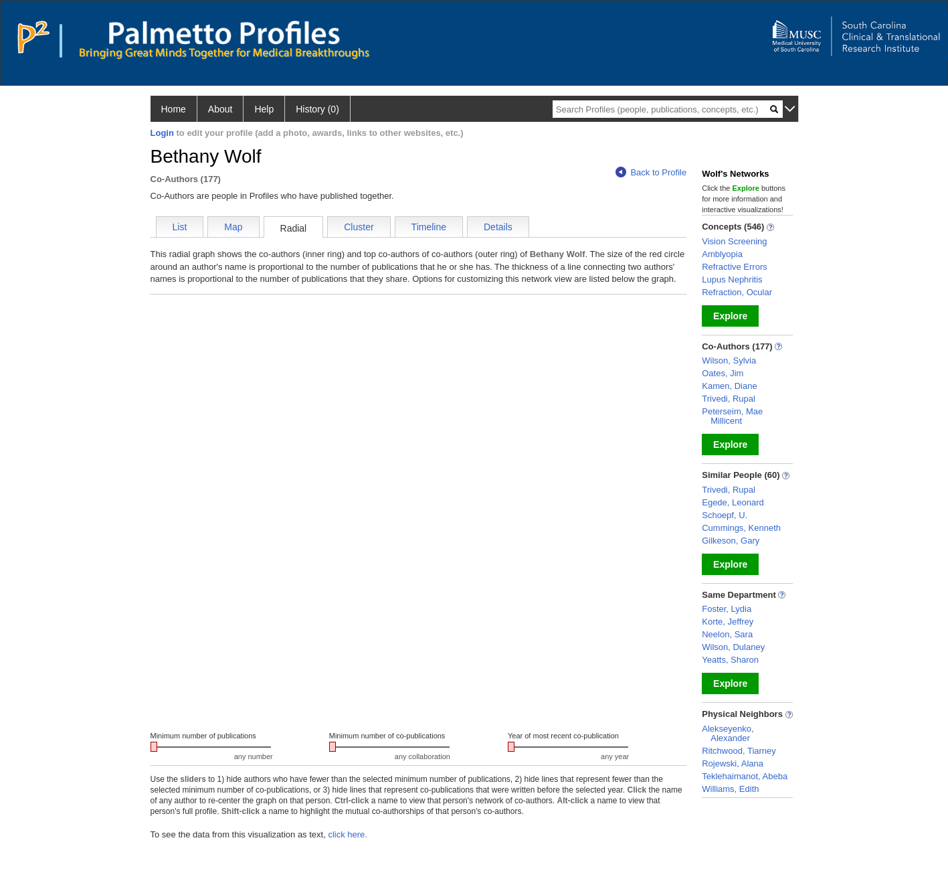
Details (498, 227)
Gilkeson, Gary (730, 541)
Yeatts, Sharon (730, 660)
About (220, 109)
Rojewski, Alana (732, 763)
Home (173, 109)
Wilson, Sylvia (729, 360)
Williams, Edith (730, 789)
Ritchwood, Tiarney (739, 751)
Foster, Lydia (726, 609)
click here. (347, 834)
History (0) (317, 109)
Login (162, 133)
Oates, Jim (722, 373)
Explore (730, 316)
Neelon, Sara (727, 634)
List (180, 227)
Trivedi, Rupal (728, 399)
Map (233, 227)
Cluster (358, 227)
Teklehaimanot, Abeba (744, 776)
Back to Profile (650, 172)
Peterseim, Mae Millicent (732, 416)
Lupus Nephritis (732, 279)
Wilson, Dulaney (733, 647)
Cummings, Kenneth (741, 528)
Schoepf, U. (724, 515)
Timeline (428, 227)
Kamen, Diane (729, 386)
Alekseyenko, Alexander (727, 733)
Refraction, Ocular (737, 292)
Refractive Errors (734, 267)
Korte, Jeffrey (727, 622)
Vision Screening (734, 241)
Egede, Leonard (733, 502)
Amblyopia (722, 254)
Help (264, 109)
